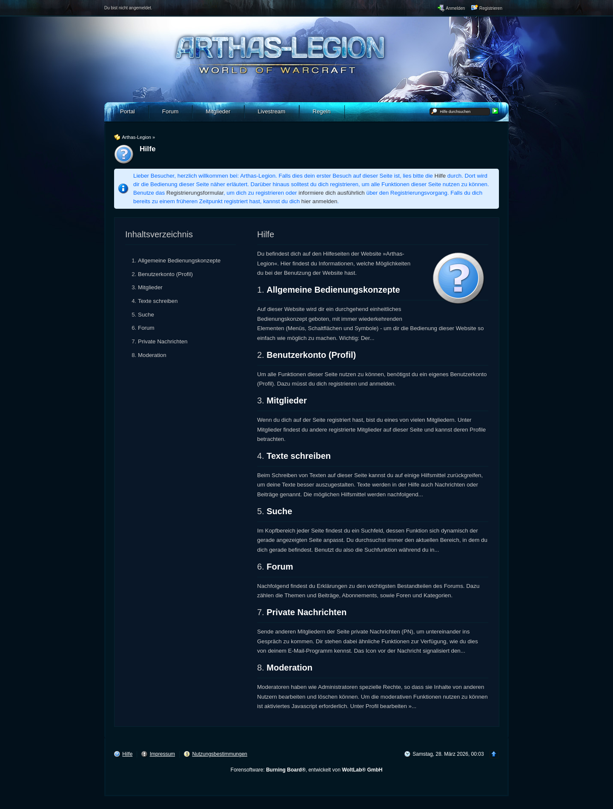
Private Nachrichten (162, 341)
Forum (146, 328)
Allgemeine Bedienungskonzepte (179, 260)
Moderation (152, 355)
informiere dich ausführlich (331, 193)
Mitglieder (150, 287)
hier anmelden (319, 201)
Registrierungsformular (194, 193)
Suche (146, 314)
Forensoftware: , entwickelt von (307, 770)
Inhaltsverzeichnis (159, 234)
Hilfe (440, 176)
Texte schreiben (158, 301)
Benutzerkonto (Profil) (165, 274)
